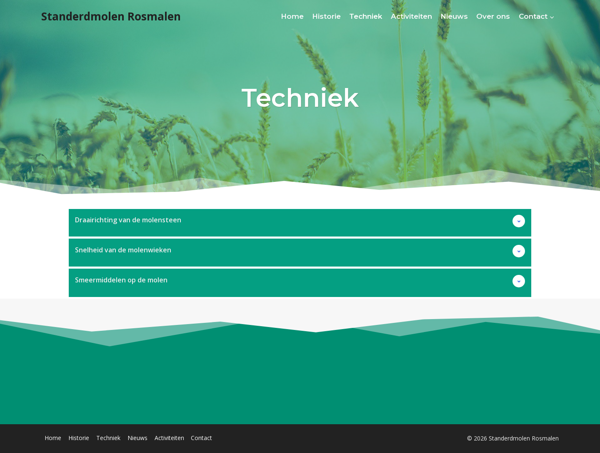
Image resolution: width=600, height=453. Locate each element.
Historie (326, 16)
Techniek (365, 16)
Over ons (493, 16)
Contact (201, 438)
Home (292, 16)
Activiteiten (411, 16)
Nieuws (454, 16)
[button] (300, 222)
